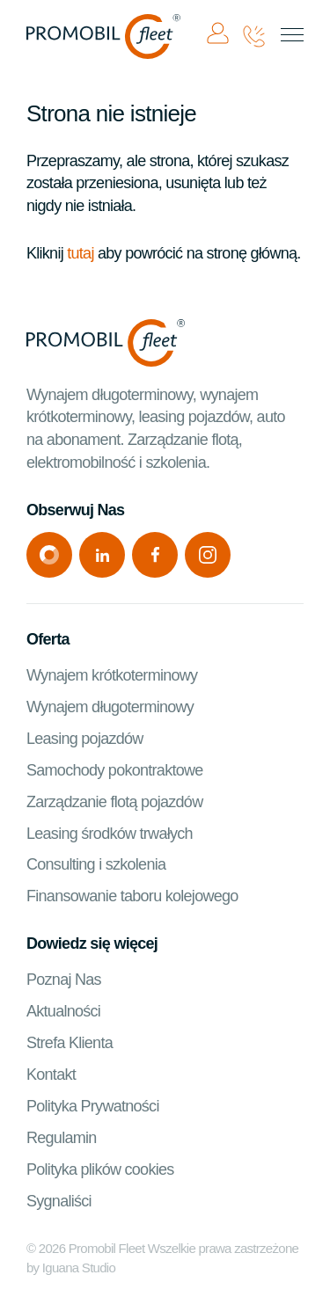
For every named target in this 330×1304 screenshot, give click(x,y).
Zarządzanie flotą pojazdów (114, 802)
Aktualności (63, 1011)
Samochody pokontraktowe (114, 770)
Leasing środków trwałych (109, 833)
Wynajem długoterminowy (110, 707)
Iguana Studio (78, 1267)
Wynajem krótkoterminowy (111, 675)
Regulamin (61, 1138)
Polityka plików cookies (100, 1169)
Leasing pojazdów (84, 738)
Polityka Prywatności (92, 1106)
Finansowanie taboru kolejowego (132, 896)
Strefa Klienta (69, 1043)
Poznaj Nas (63, 979)
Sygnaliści (59, 1201)
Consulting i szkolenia (95, 864)
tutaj (80, 253)
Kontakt (51, 1074)
